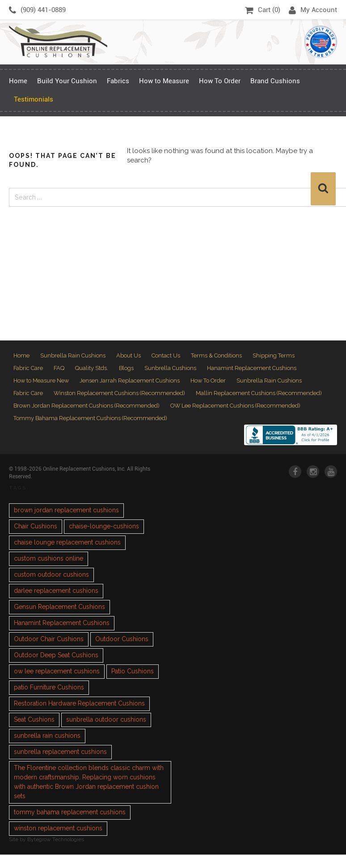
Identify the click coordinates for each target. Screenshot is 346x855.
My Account (313, 10)
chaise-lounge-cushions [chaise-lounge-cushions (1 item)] (104, 527)
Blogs (127, 368)
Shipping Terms (274, 355)
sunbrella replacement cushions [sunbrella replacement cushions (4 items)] (60, 752)
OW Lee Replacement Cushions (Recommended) (237, 406)
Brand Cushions (275, 81)
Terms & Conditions (216, 355)
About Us (128, 355)
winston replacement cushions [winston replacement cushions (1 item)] (58, 829)
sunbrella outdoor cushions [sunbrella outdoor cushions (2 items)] (106, 720)
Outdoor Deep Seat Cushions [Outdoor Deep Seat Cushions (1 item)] (56, 655)
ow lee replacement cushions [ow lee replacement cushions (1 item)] (57, 672)
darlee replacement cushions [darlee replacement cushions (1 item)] (56, 591)
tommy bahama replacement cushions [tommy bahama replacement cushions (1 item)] (70, 813)
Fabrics (118, 81)
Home (18, 81)
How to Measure (164, 81)
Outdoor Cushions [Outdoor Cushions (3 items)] (121, 639)
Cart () (262, 10)
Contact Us (166, 355)
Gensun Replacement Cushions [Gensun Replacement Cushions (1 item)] (59, 607)
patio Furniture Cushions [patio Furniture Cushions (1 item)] (49, 688)
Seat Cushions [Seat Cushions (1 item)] (34, 720)
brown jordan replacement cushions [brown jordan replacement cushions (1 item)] (66, 511)
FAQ (59, 368)
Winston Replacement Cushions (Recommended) (120, 393)
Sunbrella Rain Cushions (72, 355)
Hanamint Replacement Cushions (253, 368)
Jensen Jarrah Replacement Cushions (130, 381)
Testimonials (33, 99)
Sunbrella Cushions (172, 368)
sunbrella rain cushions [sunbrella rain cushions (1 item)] (47, 736)
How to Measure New (41, 381)
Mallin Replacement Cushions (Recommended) (260, 393)
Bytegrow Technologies (55, 840)
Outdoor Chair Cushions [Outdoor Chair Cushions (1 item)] (49, 639)
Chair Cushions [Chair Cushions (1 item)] (35, 527)
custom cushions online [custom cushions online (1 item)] (48, 559)
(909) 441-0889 (37, 10)
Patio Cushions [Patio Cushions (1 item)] (132, 672)
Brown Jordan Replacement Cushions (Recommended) (87, 406)
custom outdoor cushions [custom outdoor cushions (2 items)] (51, 575)
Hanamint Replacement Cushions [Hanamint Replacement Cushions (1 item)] (62, 623)
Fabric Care (28, 368)
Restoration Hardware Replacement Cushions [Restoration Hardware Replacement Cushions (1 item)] (79, 704)
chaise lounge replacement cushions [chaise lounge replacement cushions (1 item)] (67, 543)
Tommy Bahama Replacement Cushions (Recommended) (90, 418)
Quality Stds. (92, 368)
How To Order (220, 81)
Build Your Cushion (67, 81)
